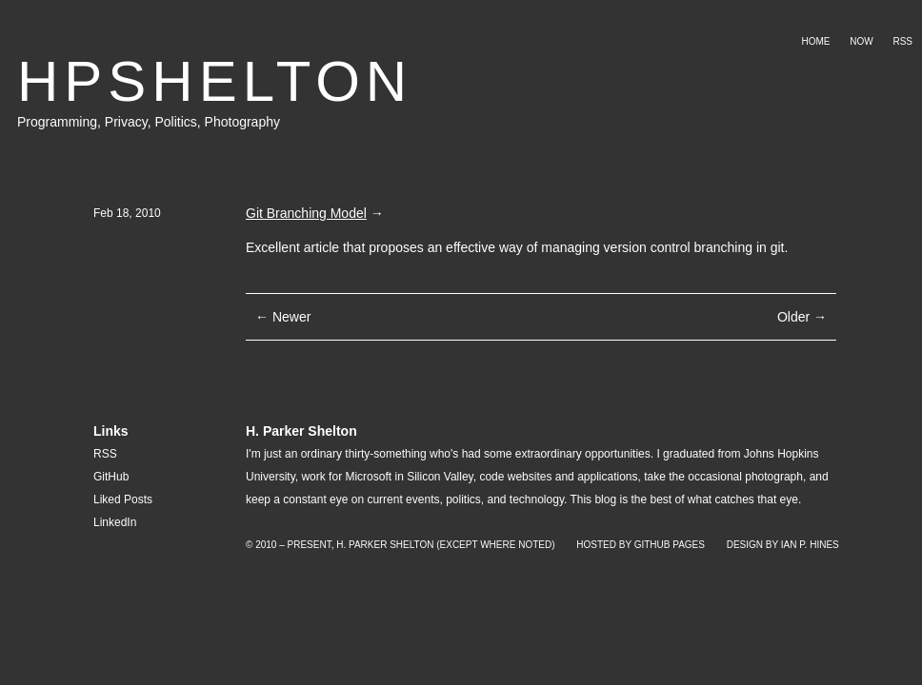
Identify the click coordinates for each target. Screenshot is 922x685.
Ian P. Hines (810, 544)
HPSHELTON (214, 81)
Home (815, 41)
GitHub (111, 476)
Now (861, 41)
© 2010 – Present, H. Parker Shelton (339, 544)
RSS (902, 41)
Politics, (179, 121)
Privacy (126, 121)
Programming (57, 121)
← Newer (283, 316)
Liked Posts (122, 499)
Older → (802, 316)
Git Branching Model (306, 213)
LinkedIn (114, 522)
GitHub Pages (669, 544)
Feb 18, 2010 (127, 213)
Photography (242, 121)
